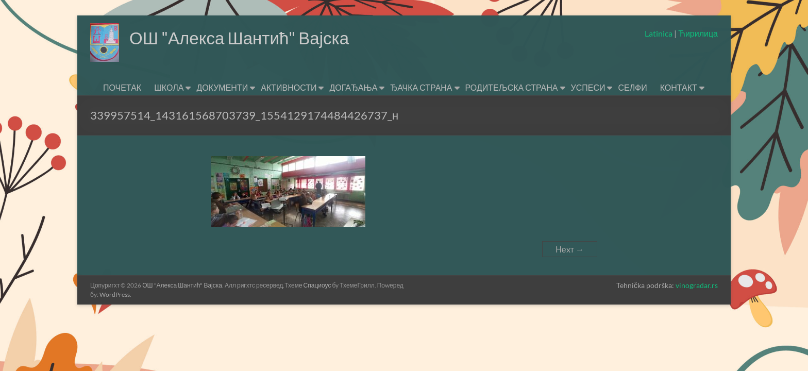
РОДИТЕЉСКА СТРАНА (511, 87)
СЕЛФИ (632, 87)
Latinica (659, 33)
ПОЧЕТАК (122, 87)
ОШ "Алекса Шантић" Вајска (249, 37)
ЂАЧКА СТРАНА (421, 87)
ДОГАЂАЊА (353, 87)
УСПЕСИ (588, 87)
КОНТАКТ (678, 87)
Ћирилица (697, 33)
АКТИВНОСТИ (288, 87)
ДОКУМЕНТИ (222, 87)
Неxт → (570, 249)
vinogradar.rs (697, 285)
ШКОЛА (168, 87)
